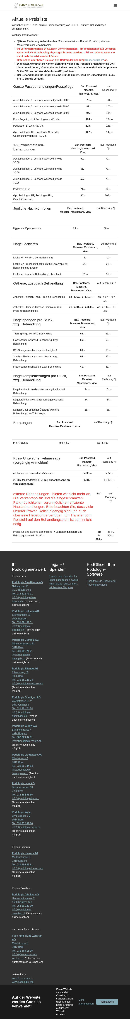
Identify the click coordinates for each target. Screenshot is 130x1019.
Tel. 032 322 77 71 (22, 593)
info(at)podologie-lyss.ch (25, 798)
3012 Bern (18, 762)
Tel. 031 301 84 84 (22, 766)
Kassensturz (93, 60)
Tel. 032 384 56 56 (22, 794)
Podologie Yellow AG (24, 726)
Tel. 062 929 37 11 (22, 737)
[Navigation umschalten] (115, 5)
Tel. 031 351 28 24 (22, 679)
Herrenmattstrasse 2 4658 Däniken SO (25, 898)
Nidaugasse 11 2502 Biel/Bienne (27, 586)
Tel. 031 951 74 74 (22, 708)
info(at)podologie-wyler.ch (26, 827)
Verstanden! (107, 1001)
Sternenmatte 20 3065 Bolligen (25, 615)
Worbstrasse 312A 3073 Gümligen (26, 701)
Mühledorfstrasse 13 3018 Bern (25, 643)
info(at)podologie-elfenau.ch (27, 683)
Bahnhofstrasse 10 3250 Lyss (23, 787)
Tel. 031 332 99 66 (22, 823)
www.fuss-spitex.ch (22, 978)
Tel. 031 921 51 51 (22, 622)
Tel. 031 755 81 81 (22, 864)
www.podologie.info (23, 982)
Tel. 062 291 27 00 (22, 905)
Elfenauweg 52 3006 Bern (25, 672)
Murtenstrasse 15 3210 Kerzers (25, 857)
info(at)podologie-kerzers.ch (27, 868)
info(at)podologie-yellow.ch (26, 741)
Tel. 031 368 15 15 (22, 950)
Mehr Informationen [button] (86, 1002)
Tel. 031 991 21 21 (22, 651)
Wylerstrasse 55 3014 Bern (21, 816)
